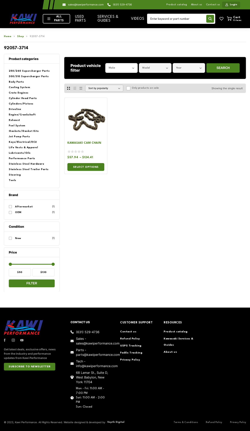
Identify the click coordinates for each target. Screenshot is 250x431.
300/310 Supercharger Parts (29, 76)
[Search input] (177, 19)
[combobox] (121, 68)
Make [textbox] (112, 68)
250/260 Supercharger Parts (29, 71)
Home (7, 36)
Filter (31, 283)
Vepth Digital (115, 422)
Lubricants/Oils (20, 153)
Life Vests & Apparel (23, 147)
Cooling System (19, 87)
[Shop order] (104, 88)
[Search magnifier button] (210, 19)
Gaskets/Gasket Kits (24, 131)
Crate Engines (19, 93)
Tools (12, 180)
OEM (18, 212)
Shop (20, 36)
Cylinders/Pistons (21, 104)
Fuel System (17, 125)
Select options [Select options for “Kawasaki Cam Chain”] (86, 167)
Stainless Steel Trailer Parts (29, 169)
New (18, 238)
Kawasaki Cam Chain (84, 143)
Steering (15, 175)
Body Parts (16, 82)
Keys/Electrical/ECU (23, 142)
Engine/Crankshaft (22, 114)
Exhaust (14, 120)
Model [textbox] (146, 68)
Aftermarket (24, 206)
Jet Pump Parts (19, 136)
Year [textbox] (179, 68)
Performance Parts (22, 158)
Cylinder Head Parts (23, 98)
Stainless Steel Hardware (26, 164)
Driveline (15, 109)
